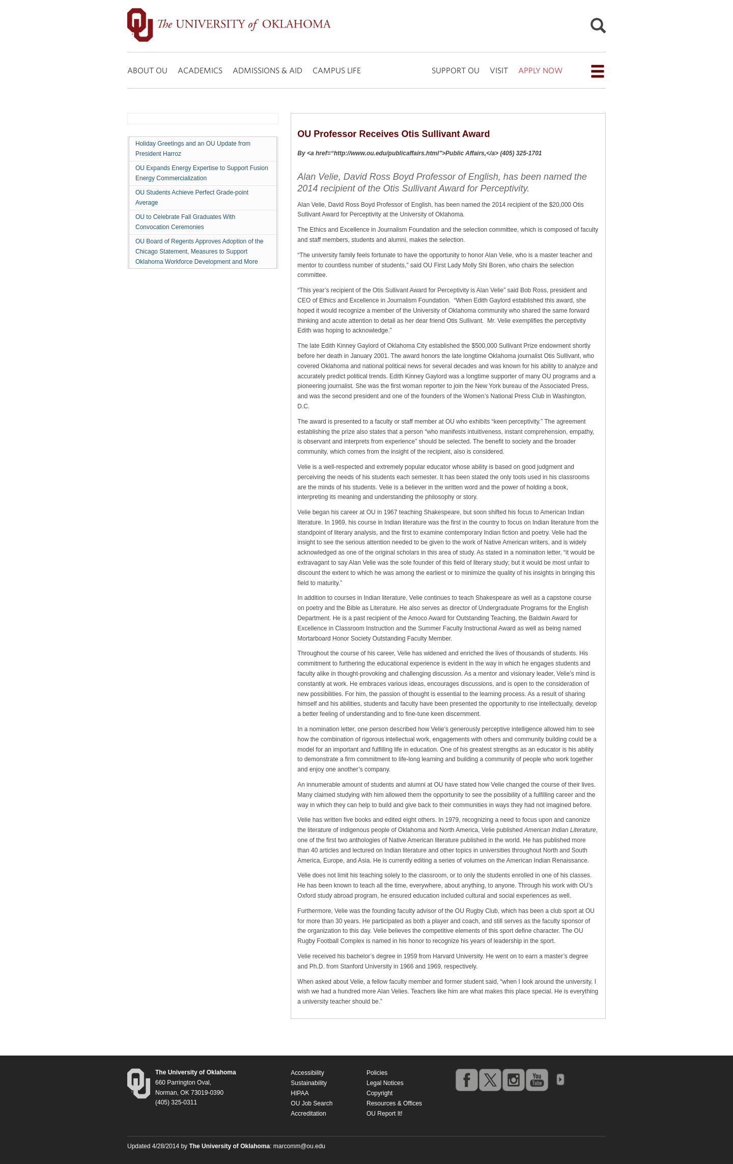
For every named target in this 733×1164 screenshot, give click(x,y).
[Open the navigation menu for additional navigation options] (597, 71)
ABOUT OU (147, 70)
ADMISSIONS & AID (267, 70)
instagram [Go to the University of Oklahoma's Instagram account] (513, 1079)
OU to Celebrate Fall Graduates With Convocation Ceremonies (185, 222)
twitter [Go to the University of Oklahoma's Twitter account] (489, 1079)
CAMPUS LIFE (337, 70)
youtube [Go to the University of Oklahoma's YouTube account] (536, 1079)
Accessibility (307, 1072)
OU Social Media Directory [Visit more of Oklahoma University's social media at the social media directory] (560, 1079)
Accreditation (308, 1113)
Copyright (379, 1093)
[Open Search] (598, 28)
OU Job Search (311, 1103)
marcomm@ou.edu (299, 1146)
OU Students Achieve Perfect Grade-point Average (191, 197)
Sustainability (309, 1083)
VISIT (499, 70)
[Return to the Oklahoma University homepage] (195, 1072)
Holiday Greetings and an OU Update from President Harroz (192, 148)
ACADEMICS (200, 70)
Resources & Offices (394, 1103)
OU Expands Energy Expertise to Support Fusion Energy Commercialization (201, 173)
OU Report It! (384, 1113)
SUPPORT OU (456, 70)
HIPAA (299, 1093)
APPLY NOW (540, 70)
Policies (376, 1072)
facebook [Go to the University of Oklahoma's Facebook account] (466, 1079)
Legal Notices (385, 1083)
